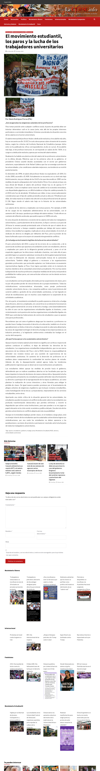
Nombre (8, 531)
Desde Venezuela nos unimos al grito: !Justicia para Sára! (67, 666)
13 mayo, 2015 (19, 51)
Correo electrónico (41, 532)
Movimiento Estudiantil (27, 24)
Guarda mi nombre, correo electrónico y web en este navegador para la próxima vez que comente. (34, 554)
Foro (39, 24)
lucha (33, 430)
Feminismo (49, 19)
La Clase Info (10, 51)
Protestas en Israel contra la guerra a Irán (16, 637)
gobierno (24, 430)
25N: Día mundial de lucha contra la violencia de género (16, 666)
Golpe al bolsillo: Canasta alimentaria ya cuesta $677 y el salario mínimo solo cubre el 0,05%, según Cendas (14, 468)
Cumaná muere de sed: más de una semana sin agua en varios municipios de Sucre (35, 467)
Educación (8, 32)
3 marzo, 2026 (39, 473)
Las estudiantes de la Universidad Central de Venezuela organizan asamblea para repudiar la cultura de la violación (33, 720)
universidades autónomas (13, 433)
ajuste (11, 430)
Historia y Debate (10, 24)
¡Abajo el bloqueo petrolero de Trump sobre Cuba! (49, 637)
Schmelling (9, 475)
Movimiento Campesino (77, 19)
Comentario (10, 505)
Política (23, 19)
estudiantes (17, 430)
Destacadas (52, 459)
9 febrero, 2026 (60, 482)
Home (6, 19)
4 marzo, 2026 (17, 475)
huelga (29, 430)
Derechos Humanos (33, 459)
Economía (15, 459)
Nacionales (15, 19)
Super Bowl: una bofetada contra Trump (65, 637)
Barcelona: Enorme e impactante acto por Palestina (84, 637)
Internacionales (60, 19)
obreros (56, 430)
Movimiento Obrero (35, 19)
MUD (51, 430)
